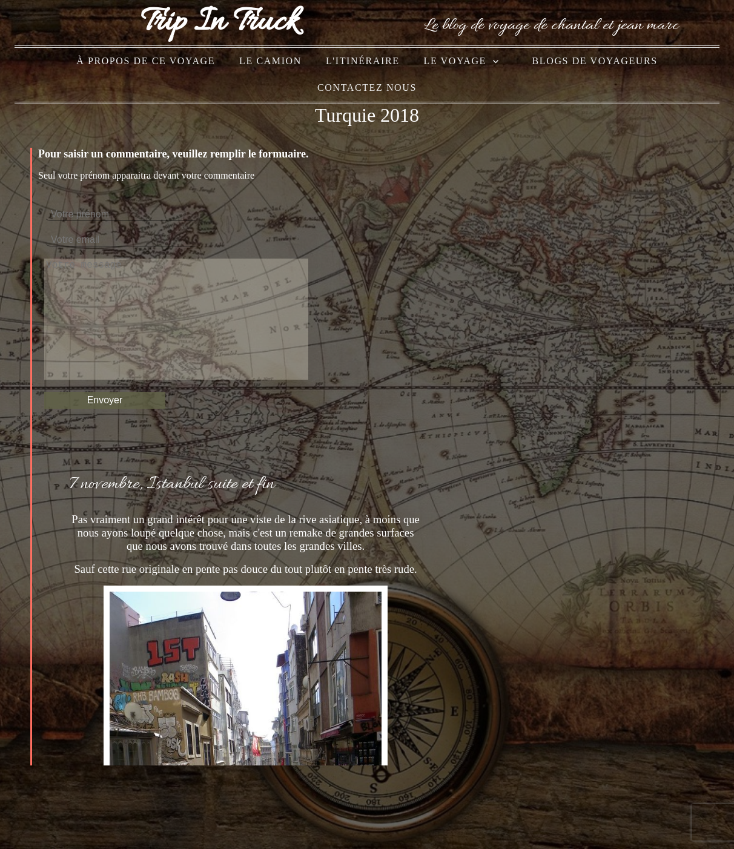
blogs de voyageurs (595, 61)
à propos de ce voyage (145, 61)
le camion (270, 61)
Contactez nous (367, 87)
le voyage (455, 61)
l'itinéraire (363, 61)
